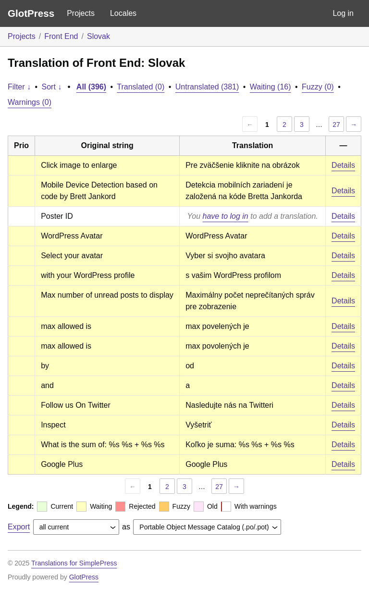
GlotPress (31, 13)
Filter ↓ (19, 87)
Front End (61, 36)
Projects (81, 13)
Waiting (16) (270, 87)
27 (336, 124)
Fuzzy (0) (318, 87)
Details (343, 165)
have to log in (225, 216)
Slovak (98, 36)
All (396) (91, 87)
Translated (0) (140, 87)
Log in (343, 13)
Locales (123, 13)
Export (19, 527)
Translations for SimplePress (74, 563)
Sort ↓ (52, 87)
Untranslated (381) (207, 87)
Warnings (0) (29, 102)
